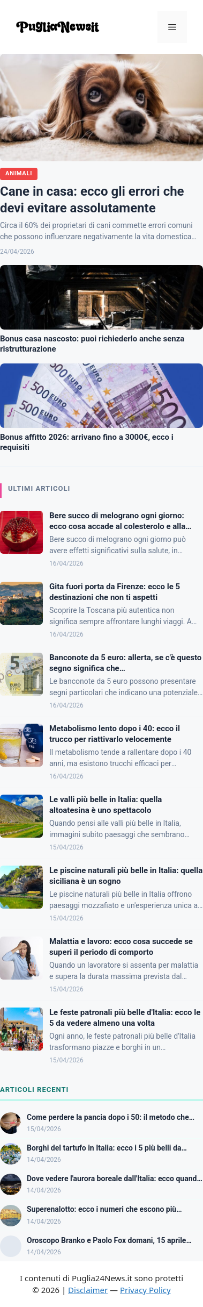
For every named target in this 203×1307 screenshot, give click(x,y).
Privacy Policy (145, 1289)
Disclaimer (88, 1289)
